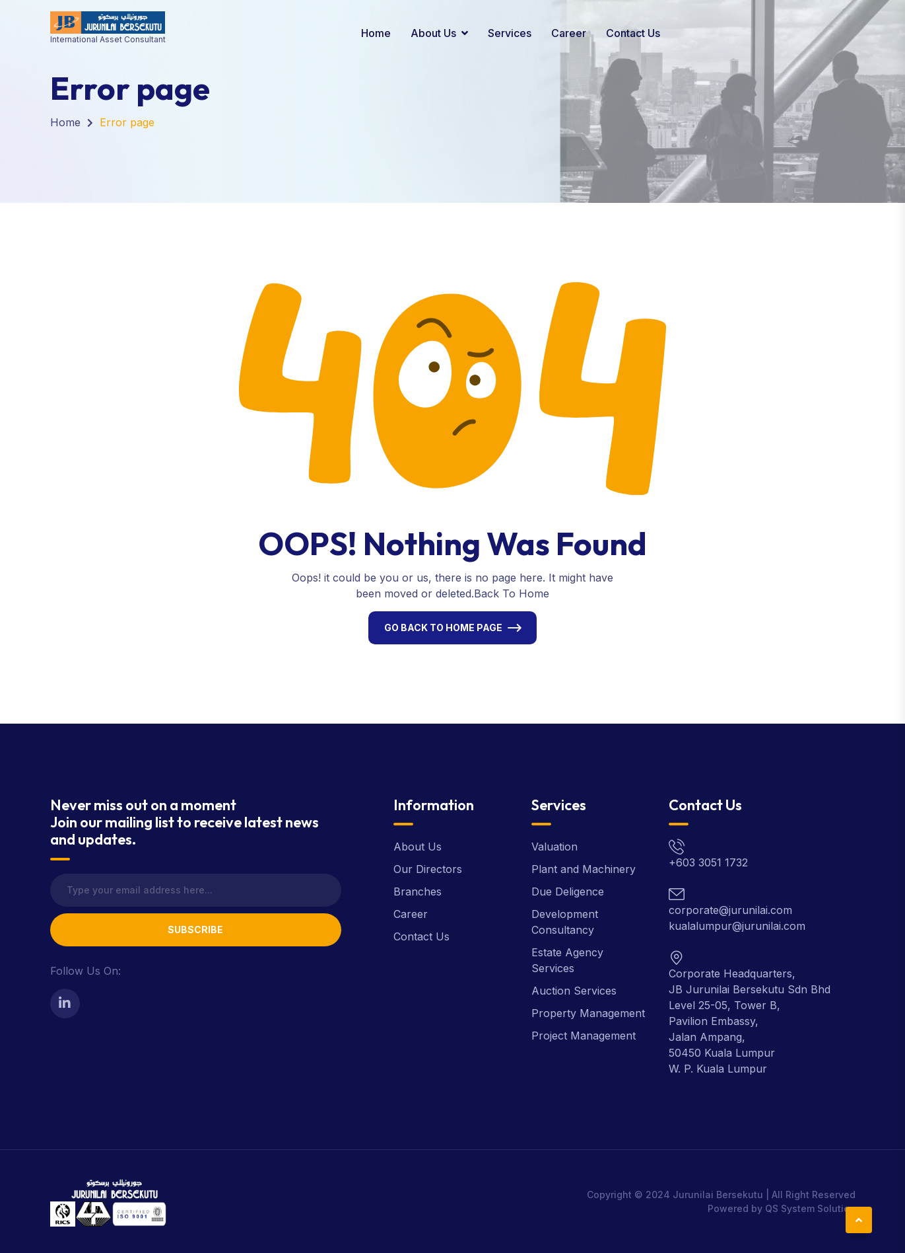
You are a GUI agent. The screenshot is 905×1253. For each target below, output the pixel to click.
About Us (433, 33)
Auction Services (574, 990)
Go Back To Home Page (443, 627)
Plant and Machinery (583, 869)
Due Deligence (567, 891)
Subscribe (195, 929)
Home (376, 33)
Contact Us (633, 33)
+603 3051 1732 (708, 862)
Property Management (588, 1013)
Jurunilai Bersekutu (718, 1194)
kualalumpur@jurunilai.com (737, 925)
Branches (417, 891)
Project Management (583, 1035)
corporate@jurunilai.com (730, 910)
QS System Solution (810, 1208)
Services (509, 33)
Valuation (554, 846)
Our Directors (427, 869)
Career (568, 33)
